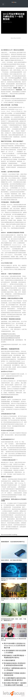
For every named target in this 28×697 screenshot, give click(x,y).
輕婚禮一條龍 (17, 87)
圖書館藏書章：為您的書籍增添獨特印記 (13, 541)
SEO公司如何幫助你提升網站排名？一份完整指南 (14, 16)
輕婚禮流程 (19, 89)
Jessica (10, 22)
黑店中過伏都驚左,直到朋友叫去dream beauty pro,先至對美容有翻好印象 (15, 646)
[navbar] (3, 4)
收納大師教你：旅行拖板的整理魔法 (11, 560)
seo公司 (17, 78)
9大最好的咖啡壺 (9, 660)
